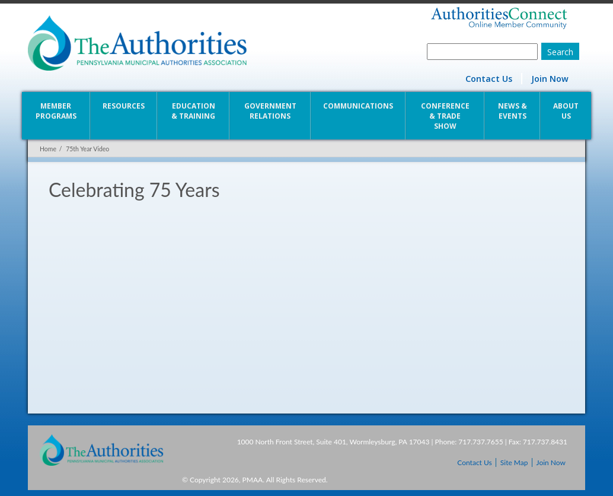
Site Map (514, 462)
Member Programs (56, 111)
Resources (124, 106)
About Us (566, 111)
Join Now (550, 78)
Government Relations (270, 111)
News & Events (512, 111)
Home (48, 148)
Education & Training (193, 111)
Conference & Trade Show (445, 116)
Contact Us (488, 78)
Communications (358, 106)
